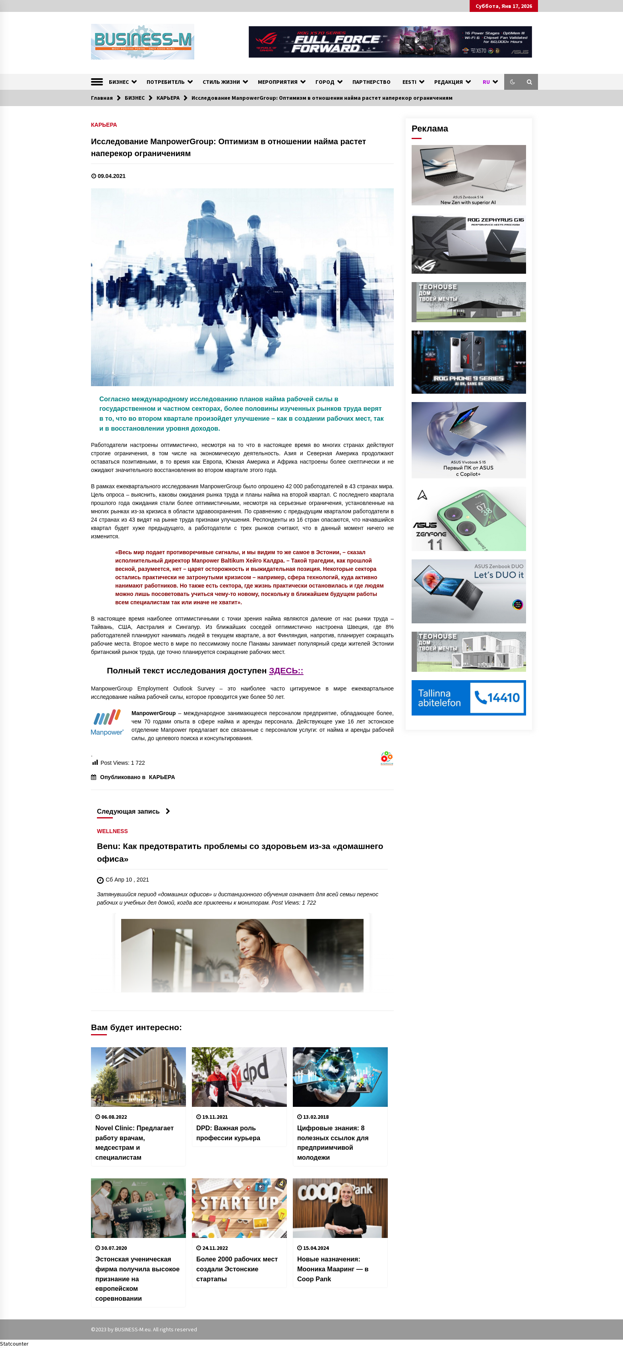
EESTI (409, 81)
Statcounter (14, 1343)
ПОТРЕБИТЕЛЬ (166, 81)
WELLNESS (112, 831)
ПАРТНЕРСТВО (371, 81)
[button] (512, 82)
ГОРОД (325, 81)
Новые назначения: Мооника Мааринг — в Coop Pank (333, 1268)
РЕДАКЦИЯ (448, 81)
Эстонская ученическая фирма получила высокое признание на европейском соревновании (137, 1278)
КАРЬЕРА (104, 125)
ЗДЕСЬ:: (286, 670)
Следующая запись (133, 811)
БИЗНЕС (119, 81)
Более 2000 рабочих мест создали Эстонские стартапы (237, 1268)
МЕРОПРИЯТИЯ (278, 81)
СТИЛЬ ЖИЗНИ (221, 81)
